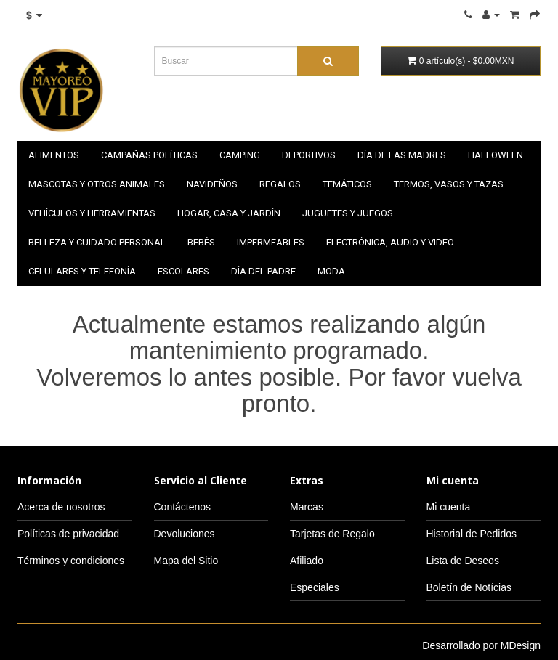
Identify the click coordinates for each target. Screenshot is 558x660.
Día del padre (263, 271)
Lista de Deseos (462, 560)
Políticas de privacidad (68, 533)
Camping (239, 155)
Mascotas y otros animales (96, 184)
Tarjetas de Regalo (332, 533)
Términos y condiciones (70, 560)
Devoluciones (184, 533)
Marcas (306, 507)
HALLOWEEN (495, 155)
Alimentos (53, 155)
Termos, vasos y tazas (449, 184)
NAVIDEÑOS (212, 184)
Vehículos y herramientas (91, 213)
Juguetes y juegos (347, 213)
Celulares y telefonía (82, 271)
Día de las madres (401, 155)
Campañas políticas (149, 155)
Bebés (201, 242)
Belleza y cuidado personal (97, 242)
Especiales (314, 587)
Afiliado (306, 560)
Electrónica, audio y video (390, 242)
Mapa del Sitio (186, 560)
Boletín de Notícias (469, 587)
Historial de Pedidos (471, 533)
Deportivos (309, 155)
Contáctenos (182, 507)
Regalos (280, 184)
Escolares (183, 271)
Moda (331, 271)
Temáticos (347, 184)
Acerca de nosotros (61, 507)
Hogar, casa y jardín (228, 213)
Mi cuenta (448, 507)
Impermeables (270, 242)
